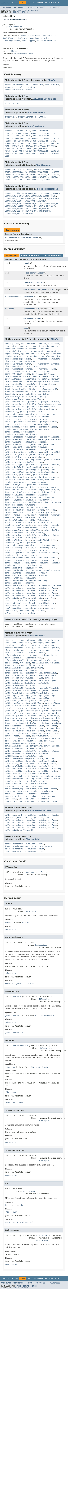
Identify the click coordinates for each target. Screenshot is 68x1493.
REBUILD (9, 153)
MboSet (14, 51)
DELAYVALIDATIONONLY (15, 138)
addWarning (39, 351)
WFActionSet (11, 238)
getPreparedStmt (52, 452)
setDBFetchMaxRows (14, 533)
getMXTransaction (34, 449)
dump (7, 384)
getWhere (53, 477)
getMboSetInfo (28, 432)
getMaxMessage (12, 427)
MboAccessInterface (30, 36)
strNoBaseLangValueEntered (18, 90)
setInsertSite (47, 550)
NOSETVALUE (39, 146)
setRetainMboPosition (16, 575)
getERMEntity (11, 412)
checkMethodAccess (14, 356)
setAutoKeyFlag (51, 530)
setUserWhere (29, 583)
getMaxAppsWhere (42, 424)
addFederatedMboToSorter (45, 346)
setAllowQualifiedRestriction (32, 527)
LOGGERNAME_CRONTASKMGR (17, 196)
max (32, 507)
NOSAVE (29, 146)
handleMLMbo (23, 480)
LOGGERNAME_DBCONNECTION (43, 196)
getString (10, 472)
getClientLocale (13, 404)
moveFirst (47, 507)
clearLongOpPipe (13, 366)
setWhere (24, 598)
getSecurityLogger (14, 465)
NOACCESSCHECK (12, 143)
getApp (43, 396)
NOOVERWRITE (18, 146)
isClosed (21, 490)
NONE (7, 146)
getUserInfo (11, 475)
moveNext (20, 510)
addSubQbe (10, 349)
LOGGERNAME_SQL (12, 211)
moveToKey (51, 510)
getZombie (10, 480)
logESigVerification (27, 505)
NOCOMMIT (44, 143)
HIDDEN (8, 141)
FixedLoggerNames (11, 41)
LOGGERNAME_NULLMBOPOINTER (18, 206)
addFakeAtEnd (24, 346)
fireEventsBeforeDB (42, 391)
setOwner (9, 560)
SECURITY (52, 177)
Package (14, 3)
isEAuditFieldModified (43, 492)
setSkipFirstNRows (14, 578)
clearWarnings (41, 369)
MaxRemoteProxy (25, 38)
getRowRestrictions (33, 462)
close (53, 369)
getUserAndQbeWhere (47, 472)
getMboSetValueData (49, 437)
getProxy (22, 454)
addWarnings (53, 351)
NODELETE (55, 143)
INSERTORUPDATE (25, 117)
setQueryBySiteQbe (14, 570)
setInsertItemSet (13, 550)
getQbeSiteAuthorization (17, 457)
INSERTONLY (10, 117)
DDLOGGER (55, 172)
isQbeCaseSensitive (23, 500)
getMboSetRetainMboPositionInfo (21, 437)
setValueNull (54, 595)
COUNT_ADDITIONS (40, 131)
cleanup (50, 356)
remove (8, 515)
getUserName (25, 475)
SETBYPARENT (54, 153)
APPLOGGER (10, 170)
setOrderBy (36, 558)
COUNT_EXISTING (12, 136)
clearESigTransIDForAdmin (18, 364)
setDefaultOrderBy (35, 533)
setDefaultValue (13, 535)
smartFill (50, 598)
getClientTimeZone (32, 404)
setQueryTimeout (34, 570)
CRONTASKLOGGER (24, 170)
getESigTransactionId (31, 412)
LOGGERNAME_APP (30, 193)
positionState (37, 512)
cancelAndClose (53, 354)
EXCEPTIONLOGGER (38, 175)
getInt (8, 422)
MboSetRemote (9, 38)
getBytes (55, 402)
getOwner (22, 452)
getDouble (51, 409)
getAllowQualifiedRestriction (34, 394)
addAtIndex (53, 344)
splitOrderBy (29, 603)
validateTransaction (15, 613)
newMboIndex (11, 512)
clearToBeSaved (31, 366)
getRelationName (52, 459)
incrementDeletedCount (16, 487)
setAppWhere (36, 530)
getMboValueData (35, 439)
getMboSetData (42, 429)
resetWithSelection (25, 517)
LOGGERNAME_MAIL (13, 203)
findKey (32, 389)
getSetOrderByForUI (15, 467)
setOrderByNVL (51, 558)
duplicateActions (32, 290)
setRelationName (52, 570)
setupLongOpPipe (13, 583)
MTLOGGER (24, 177)
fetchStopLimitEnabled (16, 85)
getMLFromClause (39, 447)
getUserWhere (11, 477)
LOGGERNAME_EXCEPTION (35, 201)
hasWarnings (20, 482)
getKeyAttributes (48, 422)
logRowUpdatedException (17, 507)
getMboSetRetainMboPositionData (21, 434)
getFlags (40, 414)
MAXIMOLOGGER (11, 177)
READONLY (55, 151)
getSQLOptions (48, 470)
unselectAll (11, 611)
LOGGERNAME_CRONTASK (50, 193)
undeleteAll (47, 606)
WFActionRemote (13, 297)
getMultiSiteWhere (14, 449)
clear (58, 356)
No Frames (40, 7)
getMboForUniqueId (48, 427)
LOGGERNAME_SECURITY (44, 206)
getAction (28, 297)
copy (36, 371)
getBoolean (33, 402)
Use (28, 3)
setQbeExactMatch (36, 565)
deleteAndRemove (13, 376)
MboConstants (49, 36)
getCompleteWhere (52, 404)
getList (9, 424)
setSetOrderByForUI (38, 575)
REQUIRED (19, 153)
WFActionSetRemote (46, 41)
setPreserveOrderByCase (28, 560)
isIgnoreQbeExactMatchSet (30, 497)
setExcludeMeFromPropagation (19, 545)
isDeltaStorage (35, 490)
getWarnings (41, 477)
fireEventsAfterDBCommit (17, 391)
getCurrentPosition (15, 407)
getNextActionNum (32, 318)
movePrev (31, 510)
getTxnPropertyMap (26, 472)
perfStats (33, 87)
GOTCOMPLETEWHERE (50, 138)
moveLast (9, 510)
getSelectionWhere (50, 465)
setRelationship (13, 573)
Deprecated (42, 3)
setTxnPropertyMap (38, 580)
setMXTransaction (30, 555)
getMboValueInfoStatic (34, 442)
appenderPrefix (12, 193)
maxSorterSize (52, 85)
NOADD (35, 143)
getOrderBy (10, 452)
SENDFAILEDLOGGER (13, 180)
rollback (42, 517)
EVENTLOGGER (22, 175)
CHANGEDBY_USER (22, 131)
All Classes (55, 7)
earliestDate (18, 384)
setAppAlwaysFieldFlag (16, 530)
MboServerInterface (28, 238)
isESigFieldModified (25, 495)
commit (8, 371)
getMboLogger (11, 429)
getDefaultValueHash (33, 409)
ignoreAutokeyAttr (37, 482)
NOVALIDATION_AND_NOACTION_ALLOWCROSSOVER (26, 151)
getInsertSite (47, 419)
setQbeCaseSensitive (50, 563)
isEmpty (9, 495)
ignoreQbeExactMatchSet (37, 485)
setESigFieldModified (31, 543)
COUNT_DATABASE (31, 133)
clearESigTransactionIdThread (20, 361)
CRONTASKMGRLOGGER (43, 170)
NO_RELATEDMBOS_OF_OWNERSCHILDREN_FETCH (34, 141)
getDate (30, 407)
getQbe (32, 454)
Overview (5, 3)
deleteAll (37, 374)
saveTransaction (24, 525)
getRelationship (13, 462)
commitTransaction (23, 371)
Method (34, 10)
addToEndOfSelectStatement (18, 351)
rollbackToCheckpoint (16, 520)
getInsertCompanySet (41, 417)
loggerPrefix (28, 213)
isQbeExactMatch (43, 500)
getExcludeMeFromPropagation (19, 414)
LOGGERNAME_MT (51, 203)
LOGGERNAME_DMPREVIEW (48, 198)
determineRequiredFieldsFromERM (43, 381)
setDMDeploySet (32, 538)
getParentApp (35, 452)
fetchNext (10, 386)
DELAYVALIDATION (41, 136)
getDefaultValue (13, 409)
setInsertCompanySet (45, 548)
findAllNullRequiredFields (30, 386)
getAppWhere (37, 399)
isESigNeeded (44, 495)
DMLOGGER (9, 175)
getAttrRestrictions (15, 402)
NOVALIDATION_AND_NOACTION (33, 148)
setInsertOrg (31, 550)
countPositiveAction (34, 282)
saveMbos (9, 525)
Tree (34, 3)
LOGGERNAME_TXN (12, 213)
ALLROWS (9, 131)
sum (25, 606)
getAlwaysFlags (12, 396)
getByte (44, 402)
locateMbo (10, 505)
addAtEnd (31, 344)
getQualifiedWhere (14, 459)
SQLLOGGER (46, 180)
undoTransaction (13, 608)
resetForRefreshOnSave (50, 515)
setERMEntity (11, 543)
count (19, 374)
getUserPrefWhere (42, 475)
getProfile (10, 454)
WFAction (9, 309)
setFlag (9, 548)
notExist (23, 512)
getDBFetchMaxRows (45, 407)
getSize (49, 467)
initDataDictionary (46, 487)
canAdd (27, 263)
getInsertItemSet (13, 419)
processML (51, 512)
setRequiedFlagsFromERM (35, 573)
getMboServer (26, 429)
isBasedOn (10, 490)
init (26, 328)
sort (19, 603)
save (30, 522)
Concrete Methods (52, 255)
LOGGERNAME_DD (12, 198)
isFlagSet (10, 497)
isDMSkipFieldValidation (17, 492)
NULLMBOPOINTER (38, 177)
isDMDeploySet (52, 490)
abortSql (9, 344)
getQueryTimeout (34, 459)
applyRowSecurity (30, 354)
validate (40, 611)
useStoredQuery (26, 611)
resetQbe (9, 517)
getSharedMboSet (35, 467)
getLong (28, 424)
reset (33, 515)
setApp (52, 527)
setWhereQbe (37, 598)
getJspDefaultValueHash (25, 422)
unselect (27, 608)
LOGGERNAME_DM (28, 198)
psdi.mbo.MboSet (14, 27)
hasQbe (8, 482)
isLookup (49, 497)
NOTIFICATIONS (12, 103)
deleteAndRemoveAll (51, 379)
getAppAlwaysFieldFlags (17, 399)
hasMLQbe (49, 480)
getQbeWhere (38, 457)
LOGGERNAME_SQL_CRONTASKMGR (36, 211)
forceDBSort (11, 394)
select (37, 525)
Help (57, 3)
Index (51, 3)
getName (49, 449)
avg (42, 354)
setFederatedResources (47, 545)
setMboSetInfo (12, 555)
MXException (32, 911)
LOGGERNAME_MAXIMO (32, 203)
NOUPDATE (51, 146)
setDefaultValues (50, 535)
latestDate (56, 502)
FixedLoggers (28, 41)
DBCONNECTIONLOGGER (38, 172)
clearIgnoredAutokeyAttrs (46, 364)
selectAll (10, 527)
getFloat (51, 414)
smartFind (22, 601)
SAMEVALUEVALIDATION (36, 153)
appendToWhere (12, 354)
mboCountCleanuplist (15, 87)
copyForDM (10, 374)
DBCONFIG (26, 136)
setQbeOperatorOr (33, 568)
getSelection (32, 465)
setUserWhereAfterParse (17, 585)
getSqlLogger (32, 470)
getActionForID (31, 309)
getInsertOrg (31, 419)
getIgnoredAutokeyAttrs (17, 417)
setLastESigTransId (15, 553)
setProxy (46, 560)
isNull (8, 500)
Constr (26, 10)
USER (7, 156)
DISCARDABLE (34, 138)
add (17, 344)
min (38, 507)
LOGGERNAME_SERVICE (39, 208)
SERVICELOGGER (32, 180)
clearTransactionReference (18, 369)
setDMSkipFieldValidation (18, 540)
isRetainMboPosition (15, 502)
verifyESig (33, 613)
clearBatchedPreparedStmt (18, 359)
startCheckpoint (47, 603)
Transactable (41, 38)
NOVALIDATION (11, 148)
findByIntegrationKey (16, 389)
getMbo (24, 427)
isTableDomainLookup (38, 502)
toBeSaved (34, 606)
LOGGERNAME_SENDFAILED (16, 208)
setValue (35, 585)
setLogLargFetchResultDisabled (42, 553)
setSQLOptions (33, 578)
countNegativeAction (34, 273)
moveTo (41, 510)
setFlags (29, 548)
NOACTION (25, 143)
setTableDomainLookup (16, 580)
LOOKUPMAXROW (36, 85)
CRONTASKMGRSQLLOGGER (16, 172)
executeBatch (48, 384)
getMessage (35, 444)
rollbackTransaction (15, 522)
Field (19, 10)
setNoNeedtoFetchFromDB (17, 558)
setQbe (56, 560)
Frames (31, 7)
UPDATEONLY (40, 117)
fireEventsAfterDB (48, 389)
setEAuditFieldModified (45, 540)
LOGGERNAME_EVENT (13, 201)
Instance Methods (30, 255)
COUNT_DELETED (48, 133)
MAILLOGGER (53, 175)
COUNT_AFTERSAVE (13, 133)
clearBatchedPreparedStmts (46, 359)
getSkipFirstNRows (14, 470)
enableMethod (33, 384)
